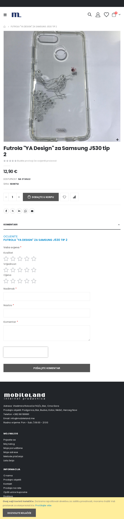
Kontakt (7, 483)
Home (4, 27)
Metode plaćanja (13, 456)
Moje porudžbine (13, 448)
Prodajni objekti (12, 479)
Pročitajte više (43, 505)
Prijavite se (9, 439)
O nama (8, 475)
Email (32, 211)
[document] (62, 508)
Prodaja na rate (12, 488)
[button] (117, 140)
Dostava (8, 496)
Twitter (12, 211)
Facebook (6, 211)
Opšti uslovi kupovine (15, 492)
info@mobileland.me (22, 418)
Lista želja (8, 460)
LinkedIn (19, 211)
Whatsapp (25, 211)
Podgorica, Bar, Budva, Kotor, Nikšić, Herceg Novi (49, 410)
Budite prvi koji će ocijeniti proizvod (36, 160)
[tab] (62, 225)
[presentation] (25, 352)
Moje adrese (10, 452)
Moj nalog (9, 444)
